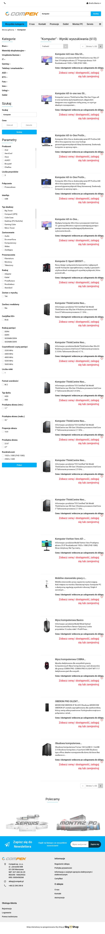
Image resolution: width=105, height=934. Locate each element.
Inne (4, 86)
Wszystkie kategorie (14, 24)
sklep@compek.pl (16, 881)
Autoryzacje (60, 898)
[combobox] (54, 46)
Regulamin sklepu (62, 864)
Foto (4, 82)
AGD (5, 73)
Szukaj (19, 132)
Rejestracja (7, 909)
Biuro (5, 46)
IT (3, 59)
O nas (32, 24)
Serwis (90, 24)
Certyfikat (59, 879)
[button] (60, 858)
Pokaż (19, 465)
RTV (4, 77)
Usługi (5, 90)
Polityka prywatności (63, 868)
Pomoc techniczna (9, 917)
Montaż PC (78, 24)
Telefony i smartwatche (13, 68)
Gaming (6, 64)
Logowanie (6, 913)
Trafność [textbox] (45, 46)
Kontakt (42, 24)
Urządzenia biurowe (11, 55)
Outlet (66, 24)
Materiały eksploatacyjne (13, 50)
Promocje (54, 24)
